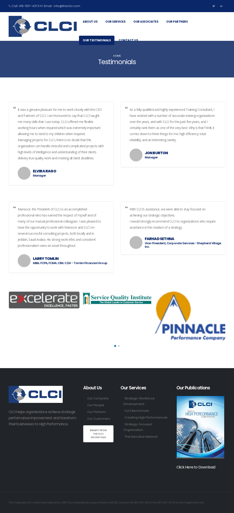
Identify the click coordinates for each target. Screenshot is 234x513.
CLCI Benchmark (136, 411)
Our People (95, 405)
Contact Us (128, 40)
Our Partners (177, 22)
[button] (115, 346)
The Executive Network (141, 437)
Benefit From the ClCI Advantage (98, 434)
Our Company (98, 398)
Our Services (115, 22)
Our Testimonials (97, 40)
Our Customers (98, 419)
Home (117, 56)
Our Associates (145, 22)
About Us (90, 22)
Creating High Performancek (145, 417)
